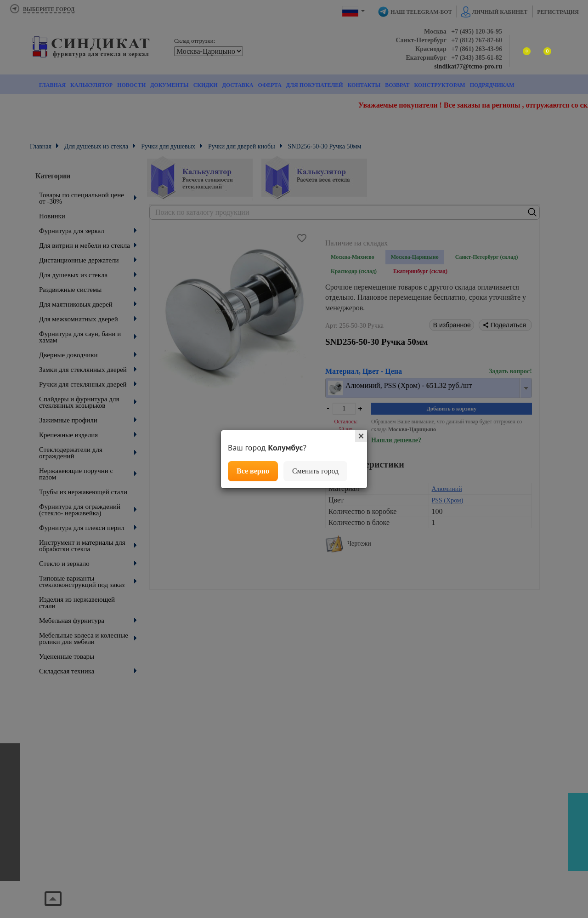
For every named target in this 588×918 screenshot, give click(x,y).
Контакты (364, 85)
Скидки (205, 85)
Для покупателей (314, 85)
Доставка (238, 85)
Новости (131, 85)
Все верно (253, 471)
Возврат (397, 85)
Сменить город (315, 471)
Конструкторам (439, 85)
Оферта (269, 85)
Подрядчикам (492, 85)
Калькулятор (91, 85)
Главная (52, 85)
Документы (169, 85)
